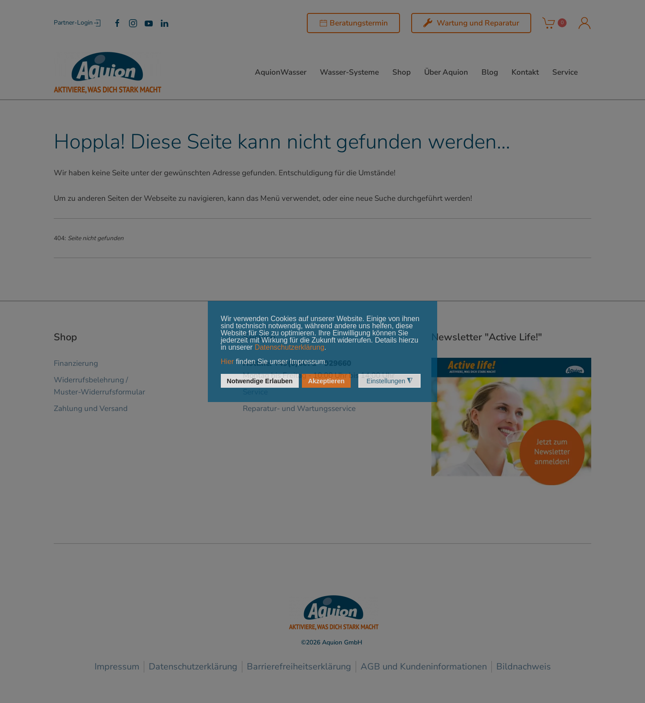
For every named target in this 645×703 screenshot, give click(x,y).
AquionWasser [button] (280, 72)
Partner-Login (78, 23)
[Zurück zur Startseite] (107, 72)
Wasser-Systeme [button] (349, 72)
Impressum (117, 667)
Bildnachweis (523, 667)
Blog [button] (490, 72)
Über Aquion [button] (446, 72)
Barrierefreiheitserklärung (299, 667)
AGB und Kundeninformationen (424, 667)
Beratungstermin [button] (353, 23)
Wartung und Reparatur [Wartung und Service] (471, 23)
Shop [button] (401, 72)
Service (565, 72)
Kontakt (525, 72)
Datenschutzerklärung (193, 667)
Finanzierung (76, 363)
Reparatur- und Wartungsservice (299, 408)
